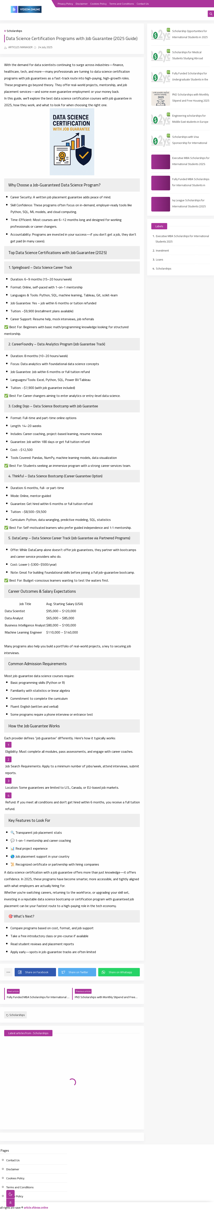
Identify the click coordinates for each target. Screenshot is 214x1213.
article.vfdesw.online (36, 1207)
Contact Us (143, 3)
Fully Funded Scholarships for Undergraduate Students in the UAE (190, 79)
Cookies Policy (98, 3)
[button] (35, 972)
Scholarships (14, 30)
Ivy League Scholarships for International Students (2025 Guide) (189, 206)
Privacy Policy (65, 3)
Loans (159, 259)
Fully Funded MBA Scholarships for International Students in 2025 (190, 185)
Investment (162, 250)
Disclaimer (82, 3)
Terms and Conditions (121, 3)
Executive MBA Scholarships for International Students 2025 (182, 239)
